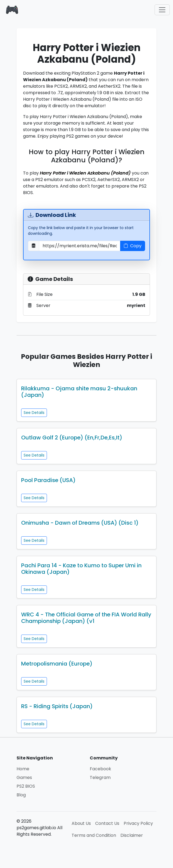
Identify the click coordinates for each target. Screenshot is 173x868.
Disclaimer (131, 835)
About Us (81, 823)
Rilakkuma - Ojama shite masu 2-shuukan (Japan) (79, 392)
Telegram (100, 777)
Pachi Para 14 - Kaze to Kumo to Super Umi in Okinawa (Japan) (81, 569)
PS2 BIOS (26, 786)
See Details (34, 412)
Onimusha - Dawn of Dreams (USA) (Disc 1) (80, 523)
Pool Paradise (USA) (48, 480)
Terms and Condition (94, 835)
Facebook (100, 769)
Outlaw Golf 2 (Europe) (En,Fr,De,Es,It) (71, 437)
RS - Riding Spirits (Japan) (57, 706)
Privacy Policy (138, 823)
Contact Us (107, 823)
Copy (133, 246)
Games (24, 777)
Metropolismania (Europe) (56, 663)
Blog (21, 795)
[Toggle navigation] (162, 9)
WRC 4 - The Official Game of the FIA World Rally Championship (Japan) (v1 (86, 618)
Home (23, 769)
